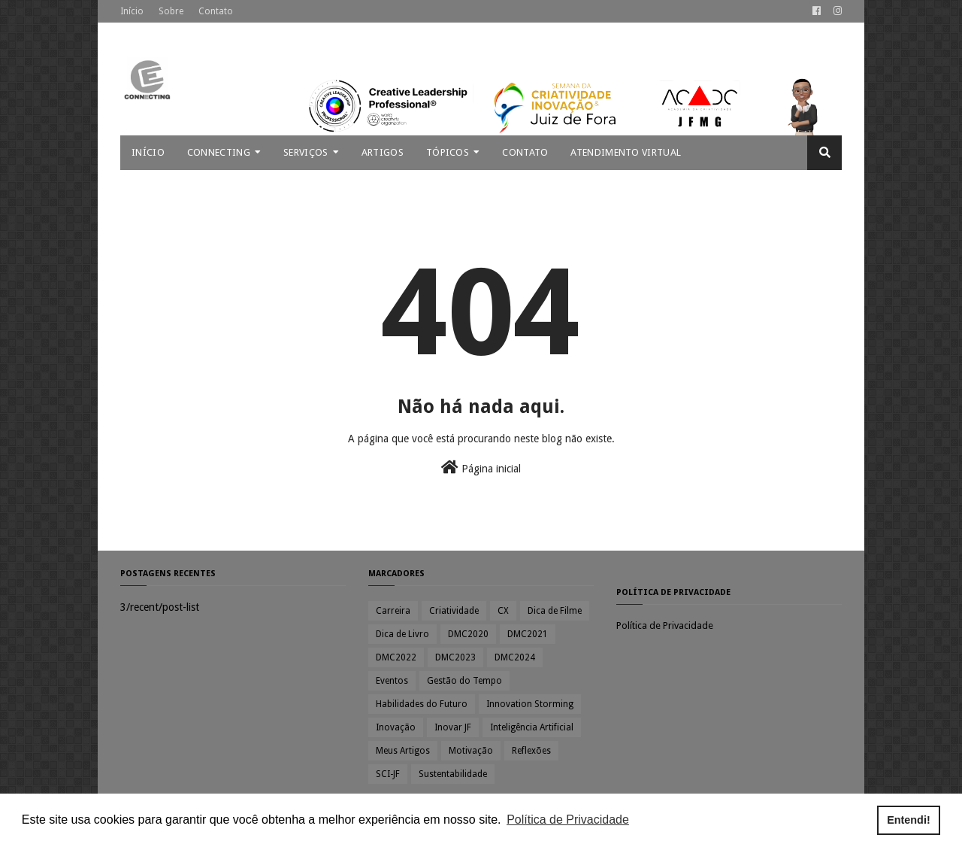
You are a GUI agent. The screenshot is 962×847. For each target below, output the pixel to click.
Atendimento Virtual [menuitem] (625, 152)
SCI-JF (388, 774)
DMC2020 (468, 634)
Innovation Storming (529, 704)
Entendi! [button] (908, 820)
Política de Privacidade (664, 625)
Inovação (396, 727)
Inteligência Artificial (531, 727)
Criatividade (454, 611)
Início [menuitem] (148, 152)
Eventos (392, 680)
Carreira (393, 611)
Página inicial (481, 467)
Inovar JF (452, 727)
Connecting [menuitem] (218, 152)
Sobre (171, 11)
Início (132, 11)
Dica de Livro (402, 634)
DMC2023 (455, 657)
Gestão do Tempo (464, 680)
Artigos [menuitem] (383, 152)
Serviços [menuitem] (305, 152)
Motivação (471, 750)
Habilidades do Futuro (421, 704)
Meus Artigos (403, 750)
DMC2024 (515, 657)
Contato (215, 11)
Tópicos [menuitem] (447, 152)
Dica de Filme (555, 611)
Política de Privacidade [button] (568, 819)
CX (503, 611)
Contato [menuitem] (525, 152)
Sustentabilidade (453, 774)
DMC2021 (527, 634)
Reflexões (531, 750)
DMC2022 (396, 657)
